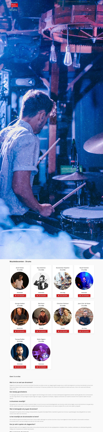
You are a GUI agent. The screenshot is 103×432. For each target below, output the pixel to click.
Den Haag (62, 292)
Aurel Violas (20, 268)
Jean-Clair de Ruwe (84, 303)
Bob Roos (41, 303)
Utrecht (41, 328)
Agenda (76, 3)
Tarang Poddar (20, 339)
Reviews (88, 3)
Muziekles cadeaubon (68, 3)
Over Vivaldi (58, 3)
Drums (13, 9)
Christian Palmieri (63, 303)
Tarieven (82, 3)
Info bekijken (19, 295)
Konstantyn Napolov (62, 268)
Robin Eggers (41, 339)
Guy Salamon (41, 268)
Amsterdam (20, 292)
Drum (19, 270)
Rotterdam (84, 292)
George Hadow (20, 303)
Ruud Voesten (84, 268)
